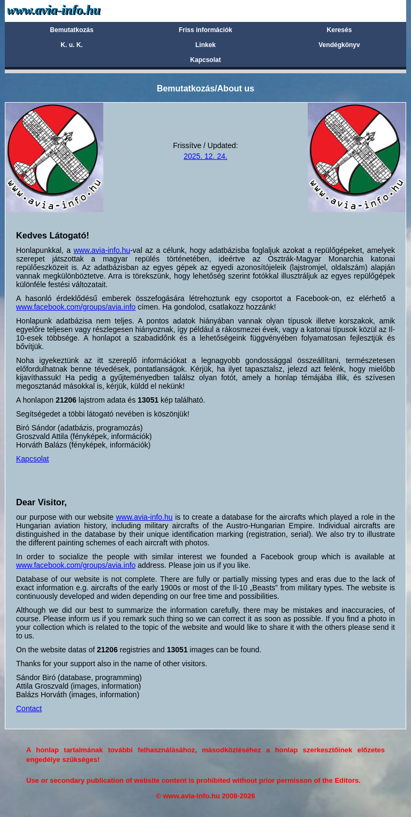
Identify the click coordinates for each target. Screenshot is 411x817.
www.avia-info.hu (101, 250)
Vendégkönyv (339, 45)
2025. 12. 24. (205, 156)
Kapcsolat (205, 60)
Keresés (339, 30)
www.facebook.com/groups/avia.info (75, 307)
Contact (29, 708)
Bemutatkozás (71, 30)
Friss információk (205, 30)
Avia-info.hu (72, 10)
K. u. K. (71, 45)
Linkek (205, 45)
